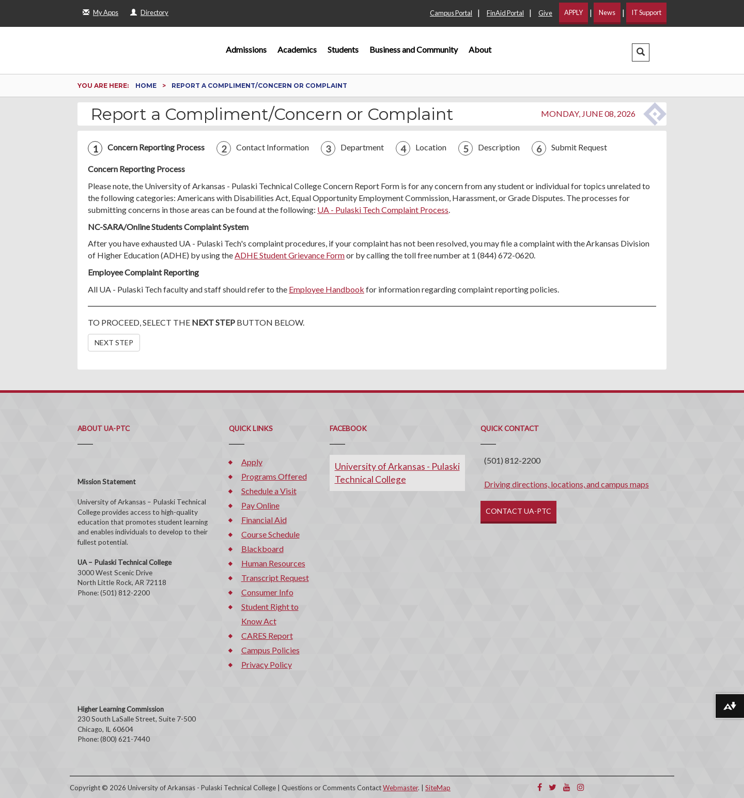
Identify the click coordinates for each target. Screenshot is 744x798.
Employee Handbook (326, 289)
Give (545, 13)
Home (146, 85)
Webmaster (400, 788)
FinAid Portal (505, 13)
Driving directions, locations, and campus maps (566, 484)
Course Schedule (270, 534)
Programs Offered (274, 476)
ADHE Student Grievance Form (290, 255)
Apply (251, 462)
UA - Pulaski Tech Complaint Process (382, 209)
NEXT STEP (114, 342)
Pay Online (260, 505)
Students (343, 49)
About (480, 49)
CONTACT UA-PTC (518, 511)
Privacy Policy (266, 664)
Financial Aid (264, 520)
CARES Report (267, 635)
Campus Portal (451, 13)
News (607, 12)
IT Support (646, 12)
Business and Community (413, 49)
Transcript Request (275, 577)
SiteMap (438, 788)
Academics (297, 49)
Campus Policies (270, 650)
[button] (640, 52)
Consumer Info (267, 592)
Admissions (246, 49)
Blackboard (262, 549)
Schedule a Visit (269, 491)
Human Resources (273, 563)
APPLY (573, 12)
